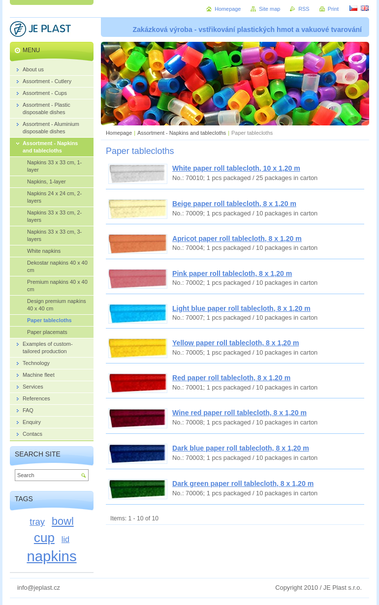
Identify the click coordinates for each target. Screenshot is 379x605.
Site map (269, 9)
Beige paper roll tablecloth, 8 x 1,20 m (234, 204)
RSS (303, 9)
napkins (51, 556)
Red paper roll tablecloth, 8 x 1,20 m (231, 378)
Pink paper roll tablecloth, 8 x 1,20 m (232, 273)
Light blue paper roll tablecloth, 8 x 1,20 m (241, 308)
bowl (63, 521)
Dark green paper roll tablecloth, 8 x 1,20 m (243, 483)
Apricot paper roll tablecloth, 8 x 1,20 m (237, 238)
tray (37, 521)
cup (44, 537)
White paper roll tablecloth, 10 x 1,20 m (236, 168)
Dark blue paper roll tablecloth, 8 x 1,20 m (240, 448)
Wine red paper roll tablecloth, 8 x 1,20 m (239, 413)
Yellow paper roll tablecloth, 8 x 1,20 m (235, 343)
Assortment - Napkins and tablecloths (181, 133)
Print (333, 9)
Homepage (119, 133)
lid (65, 539)
